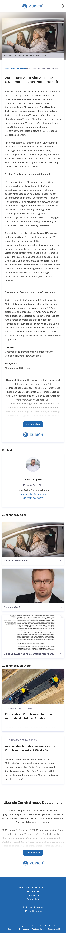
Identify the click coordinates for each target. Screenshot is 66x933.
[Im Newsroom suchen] (63, 6)
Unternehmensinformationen (19, 352)
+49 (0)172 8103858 (33, 498)
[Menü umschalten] (4, 6)
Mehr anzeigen (33, 424)
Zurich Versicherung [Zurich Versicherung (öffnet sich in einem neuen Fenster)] (33, 907)
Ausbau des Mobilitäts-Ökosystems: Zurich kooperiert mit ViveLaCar (30, 748)
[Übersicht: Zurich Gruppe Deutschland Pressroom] (32, 6)
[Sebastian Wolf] (33, 586)
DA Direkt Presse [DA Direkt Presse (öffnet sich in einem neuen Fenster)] (33, 911)
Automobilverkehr (44, 352)
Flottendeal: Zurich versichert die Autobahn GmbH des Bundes (28, 716)
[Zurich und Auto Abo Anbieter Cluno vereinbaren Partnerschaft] (33, 632)
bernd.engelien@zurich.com (33, 494)
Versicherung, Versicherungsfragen (23, 356)
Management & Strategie (18, 368)
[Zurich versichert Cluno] (33, 539)
